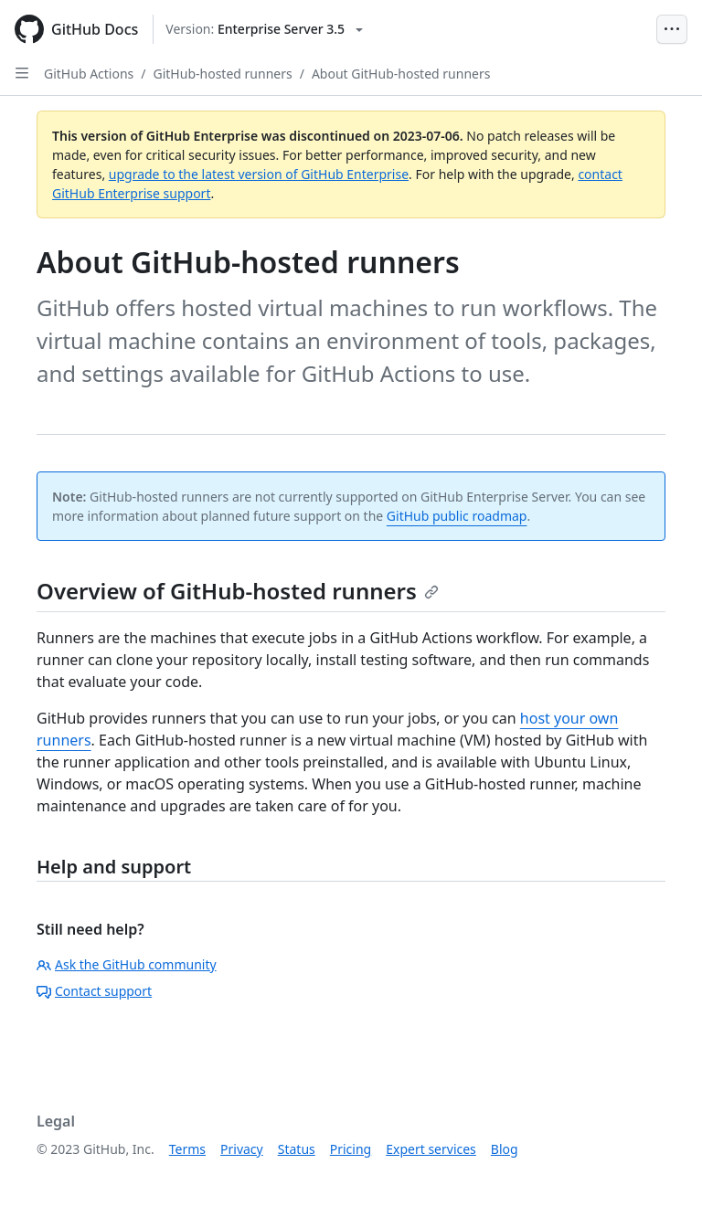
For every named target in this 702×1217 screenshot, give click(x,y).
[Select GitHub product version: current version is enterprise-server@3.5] (264, 29)
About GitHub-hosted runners (401, 73)
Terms (187, 1149)
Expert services (431, 1149)
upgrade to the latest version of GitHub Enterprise (259, 174)
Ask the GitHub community (127, 964)
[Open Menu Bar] (671, 29)
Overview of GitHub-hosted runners (238, 591)
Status (296, 1149)
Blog (504, 1149)
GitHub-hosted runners (223, 73)
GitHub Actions (88, 73)
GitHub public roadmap (457, 515)
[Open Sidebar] (22, 73)
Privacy (241, 1149)
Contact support (94, 991)
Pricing (350, 1149)
